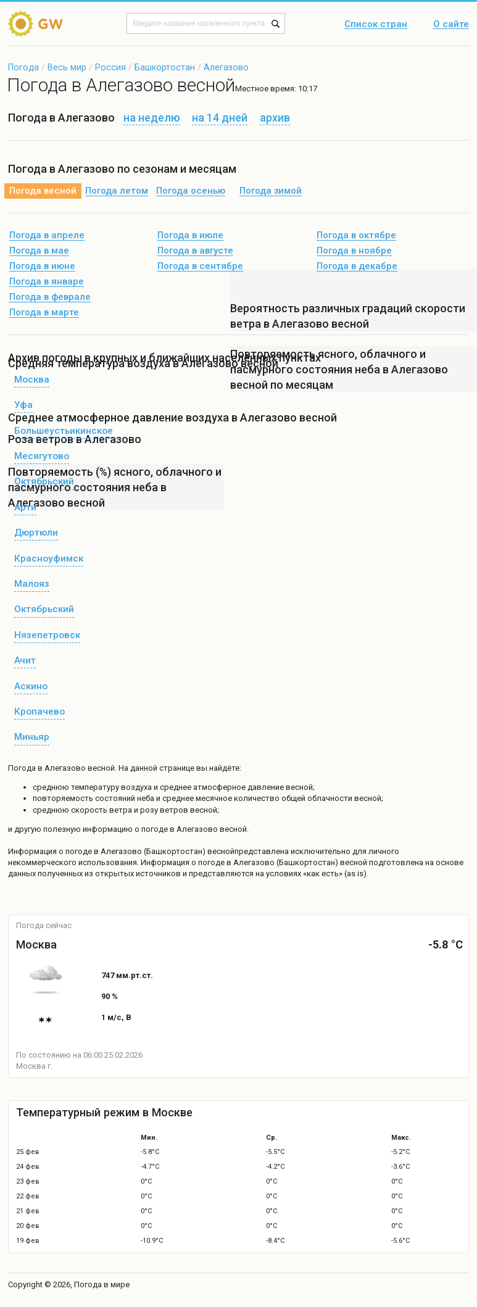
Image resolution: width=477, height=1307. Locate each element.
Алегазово (226, 67)
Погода (23, 67)
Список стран (375, 25)
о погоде (76, 851)
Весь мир (67, 67)
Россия (110, 67)
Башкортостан (165, 67)
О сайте (451, 25)
